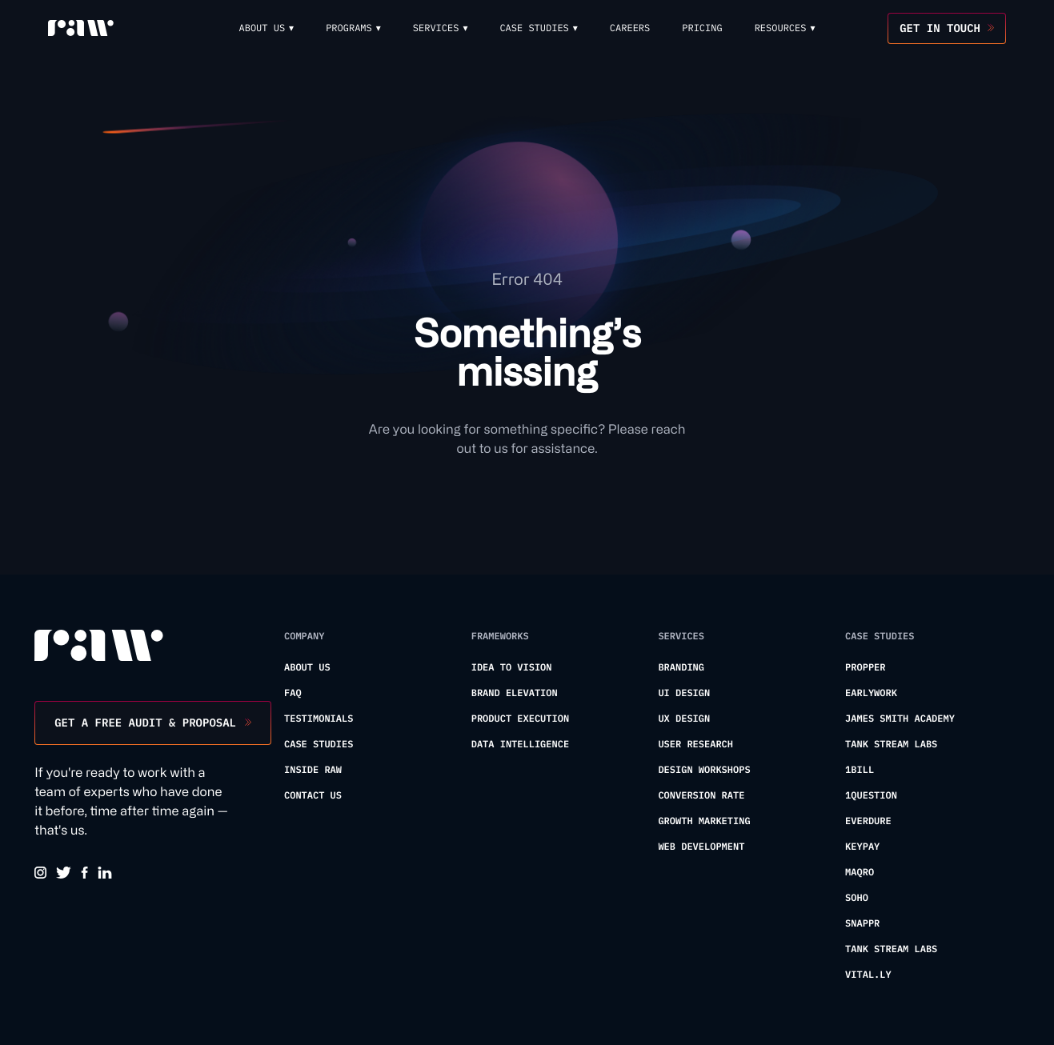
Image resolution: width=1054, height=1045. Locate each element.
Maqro (859, 873)
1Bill (859, 770)
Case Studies (318, 745)
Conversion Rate (701, 796)
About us (307, 668)
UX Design (684, 719)
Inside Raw (313, 770)
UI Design (684, 693)
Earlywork (871, 693)
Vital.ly (868, 975)
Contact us (313, 796)
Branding (681, 668)
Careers (630, 28)
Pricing (702, 28)
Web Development (701, 847)
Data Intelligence (520, 745)
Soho (856, 898)
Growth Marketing (704, 821)
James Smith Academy (900, 719)
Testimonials (318, 719)
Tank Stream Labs (891, 745)
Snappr (862, 924)
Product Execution (520, 719)
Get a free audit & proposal (145, 722)
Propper (865, 668)
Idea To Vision (511, 668)
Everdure (868, 821)
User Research (695, 745)
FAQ (293, 693)
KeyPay (862, 847)
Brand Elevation (514, 693)
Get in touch (940, 28)
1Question (871, 796)
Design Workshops (704, 770)
